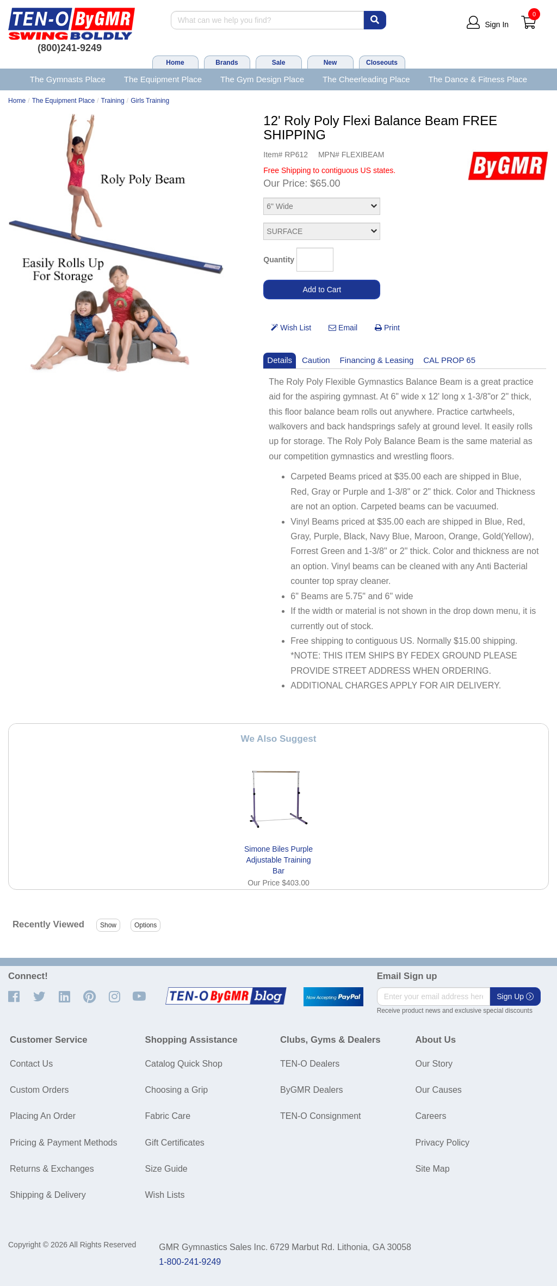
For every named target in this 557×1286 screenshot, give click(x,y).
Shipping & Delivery (48, 1194)
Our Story (434, 1063)
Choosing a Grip (176, 1089)
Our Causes (439, 1089)
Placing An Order (43, 1116)
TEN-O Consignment (320, 1116)
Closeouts (382, 62)
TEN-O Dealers (309, 1063)
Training (113, 100)
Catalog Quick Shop (183, 1063)
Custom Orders (39, 1089)
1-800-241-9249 (190, 1261)
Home (175, 62)
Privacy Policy (443, 1142)
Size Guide (166, 1168)
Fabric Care (168, 1116)
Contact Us (31, 1063)
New (330, 62)
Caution (316, 360)
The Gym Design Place (262, 79)
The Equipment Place (163, 79)
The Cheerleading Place (366, 79)
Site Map (433, 1168)
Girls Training (150, 100)
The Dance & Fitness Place (478, 79)
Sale (279, 62)
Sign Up (515, 996)
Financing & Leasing (377, 360)
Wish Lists (165, 1194)
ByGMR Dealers (311, 1089)
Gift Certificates (175, 1142)
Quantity (278, 259)
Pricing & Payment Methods (63, 1142)
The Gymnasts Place (68, 79)
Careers (431, 1116)
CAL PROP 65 (449, 360)
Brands (226, 62)
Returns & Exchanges (52, 1168)
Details (279, 360)
